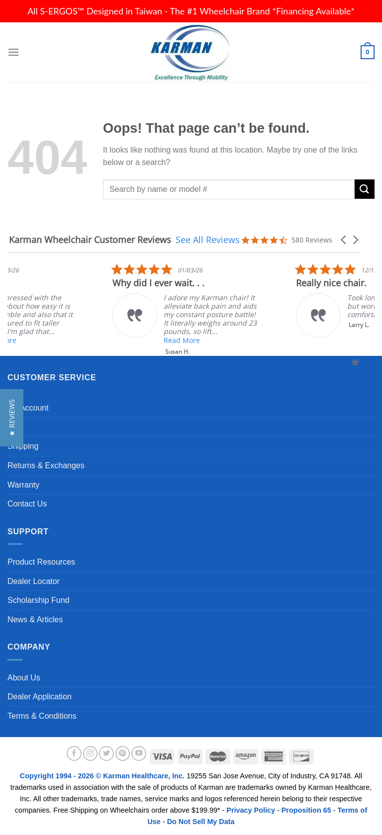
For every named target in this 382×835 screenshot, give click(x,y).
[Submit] (365, 189)
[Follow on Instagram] (90, 753)
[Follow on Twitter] (106, 753)
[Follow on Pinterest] (122, 753)
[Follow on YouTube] (138, 753)
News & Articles (35, 619)
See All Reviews (208, 240)
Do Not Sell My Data (201, 822)
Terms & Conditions (42, 716)
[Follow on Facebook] (74, 753)
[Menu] (13, 52)
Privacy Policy (250, 810)
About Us (23, 677)
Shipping (22, 446)
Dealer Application (39, 696)
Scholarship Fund (38, 600)
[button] (344, 240)
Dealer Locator (33, 581)
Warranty (23, 485)
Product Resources (41, 562)
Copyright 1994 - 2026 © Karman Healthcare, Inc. (103, 776)
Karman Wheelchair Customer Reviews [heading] (90, 240)
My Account (28, 408)
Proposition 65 (306, 810)
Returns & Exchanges (46, 465)
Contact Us (27, 504)
